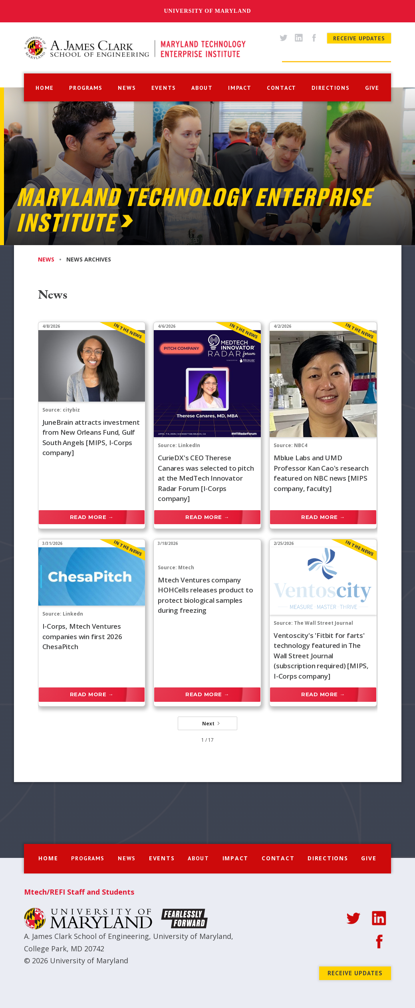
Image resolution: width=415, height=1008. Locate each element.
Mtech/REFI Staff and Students (79, 892)
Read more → (92, 517)
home (45, 87)
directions (331, 87)
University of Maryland (207, 11)
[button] (86, 87)
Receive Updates (359, 38)
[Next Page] (207, 723)
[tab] (52, 259)
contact (281, 87)
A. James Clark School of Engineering (86, 936)
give (372, 87)
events (164, 87)
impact (240, 87)
